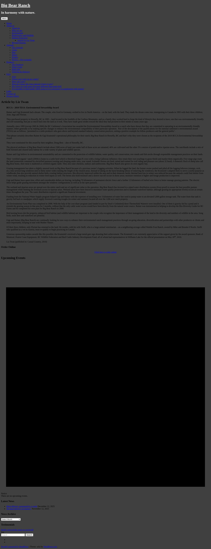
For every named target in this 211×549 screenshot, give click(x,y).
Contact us (11, 94)
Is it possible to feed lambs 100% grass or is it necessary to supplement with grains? (48, 89)
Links (8, 91)
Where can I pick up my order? (25, 79)
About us (10, 26)
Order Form (17, 67)
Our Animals (17, 47)
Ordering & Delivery (21, 72)
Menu (4, 19)
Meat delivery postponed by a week (21, 506)
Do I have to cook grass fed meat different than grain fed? (37, 86)
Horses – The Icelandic (22, 60)
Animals (10, 45)
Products (10, 62)
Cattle (14, 50)
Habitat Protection (20, 38)
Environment (17, 33)
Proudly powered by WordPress (14, 546)
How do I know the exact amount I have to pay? (32, 84)
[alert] (105, 379)
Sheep (14, 55)
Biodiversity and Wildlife (23, 35)
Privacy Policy (12, 96)
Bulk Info (16, 69)
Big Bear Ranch (15, 5)
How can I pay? (18, 81)
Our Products (17, 64)
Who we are (17, 30)
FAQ (8, 74)
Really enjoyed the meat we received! (17, 530)
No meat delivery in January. (18, 509)
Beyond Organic (19, 43)
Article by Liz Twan (26, 40)
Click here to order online (105, 252)
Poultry (15, 57)
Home (9, 23)
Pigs (14, 52)
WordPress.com (50, 546)
